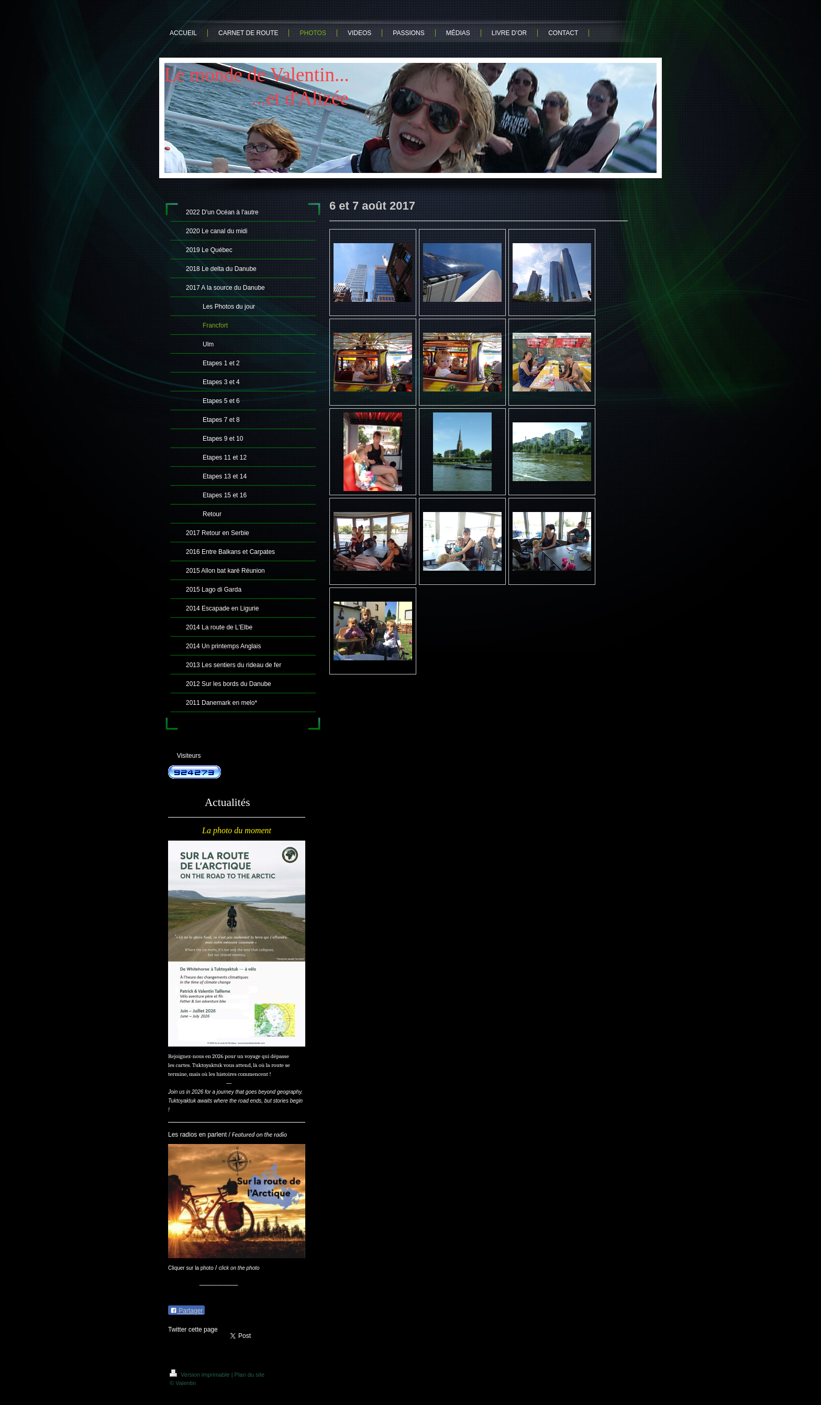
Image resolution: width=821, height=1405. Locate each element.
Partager (186, 1310)
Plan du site (249, 1374)
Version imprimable (200, 1374)
